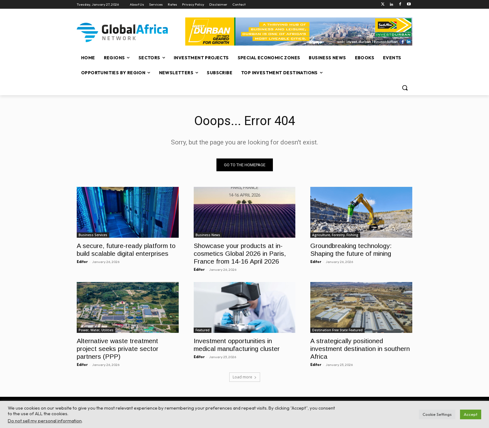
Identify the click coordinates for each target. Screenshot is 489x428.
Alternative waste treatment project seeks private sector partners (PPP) (117, 349)
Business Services (93, 235)
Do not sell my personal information (45, 421)
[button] (404, 87)
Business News (208, 235)
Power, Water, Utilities (96, 330)
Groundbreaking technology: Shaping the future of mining (351, 249)
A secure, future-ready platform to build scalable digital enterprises (126, 249)
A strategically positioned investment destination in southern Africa (360, 349)
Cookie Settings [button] (437, 414)
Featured (203, 330)
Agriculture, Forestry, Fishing (335, 235)
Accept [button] (470, 414)
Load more (245, 377)
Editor (82, 262)
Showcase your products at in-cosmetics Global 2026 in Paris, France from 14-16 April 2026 (240, 253)
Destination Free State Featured (337, 330)
